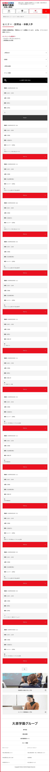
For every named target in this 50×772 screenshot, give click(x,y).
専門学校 (25, 731)
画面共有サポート (6, 763)
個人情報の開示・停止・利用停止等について (36, 754)
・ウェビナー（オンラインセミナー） (11, 38)
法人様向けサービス (32, 764)
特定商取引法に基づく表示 (8, 759)
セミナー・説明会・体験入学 (22, 11)
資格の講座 (25, 735)
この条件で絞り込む (25, 80)
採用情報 (30, 759)
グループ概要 (25, 744)
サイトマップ (5, 749)
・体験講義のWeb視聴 (8, 40)
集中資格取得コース (25, 740)
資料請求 (9, 11)
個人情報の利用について (7, 754)
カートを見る (35, 11)
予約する (25, 158)
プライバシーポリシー (32, 749)
